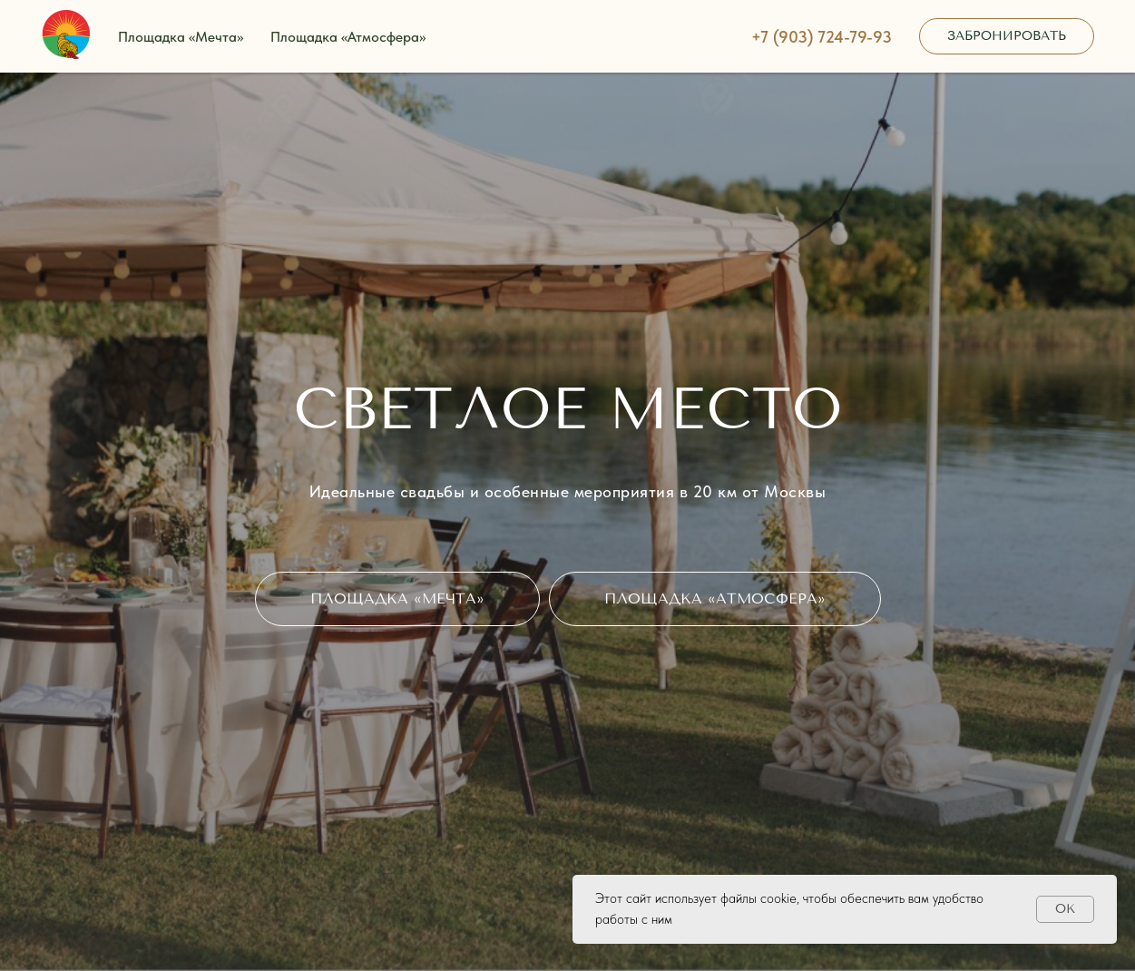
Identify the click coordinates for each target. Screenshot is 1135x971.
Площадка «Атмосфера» (348, 36)
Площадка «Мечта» (180, 36)
